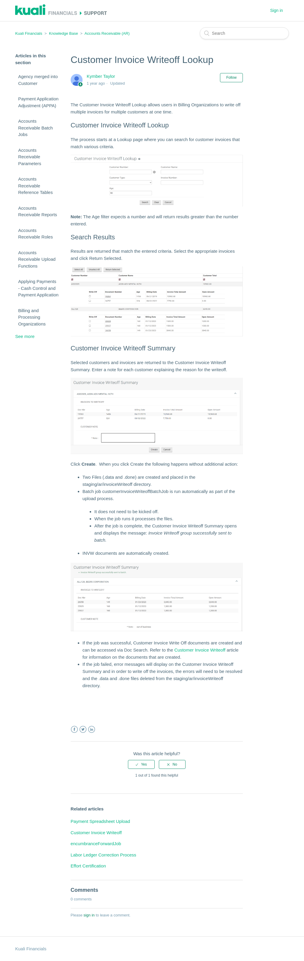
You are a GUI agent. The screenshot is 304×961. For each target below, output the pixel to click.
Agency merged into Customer (38, 80)
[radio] (141, 764)
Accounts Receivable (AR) (107, 33)
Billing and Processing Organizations (32, 317)
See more (24, 336)
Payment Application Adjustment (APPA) (38, 102)
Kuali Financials (28, 33)
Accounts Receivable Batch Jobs (35, 127)
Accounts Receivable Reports (37, 211)
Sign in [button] (276, 10)
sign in (89, 915)
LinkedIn (91, 729)
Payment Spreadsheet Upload (100, 821)
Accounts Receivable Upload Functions (37, 259)
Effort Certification (88, 865)
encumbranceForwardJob (96, 843)
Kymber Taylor (101, 76)
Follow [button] (231, 77)
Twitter (83, 729)
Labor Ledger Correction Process (103, 854)
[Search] (244, 33)
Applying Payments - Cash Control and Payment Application (38, 288)
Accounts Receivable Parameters (29, 157)
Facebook (74, 729)
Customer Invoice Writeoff (199, 649)
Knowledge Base (63, 33)
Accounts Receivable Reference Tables (35, 185)
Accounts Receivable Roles (35, 234)
